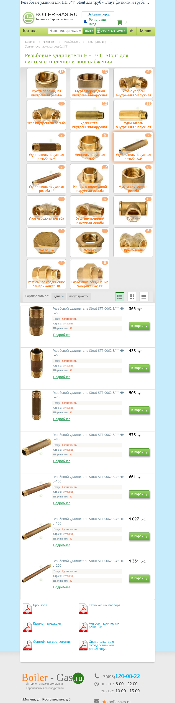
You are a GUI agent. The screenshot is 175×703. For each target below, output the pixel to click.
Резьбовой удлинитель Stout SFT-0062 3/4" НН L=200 (55, 551)
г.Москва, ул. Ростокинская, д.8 (46, 665)
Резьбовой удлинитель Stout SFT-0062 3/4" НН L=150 (117, 486)
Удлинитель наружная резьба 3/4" (46, 46)
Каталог (30, 41)
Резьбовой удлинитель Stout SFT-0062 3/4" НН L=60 (117, 355)
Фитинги (49, 41)
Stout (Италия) (97, 41)
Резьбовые (71, 41)
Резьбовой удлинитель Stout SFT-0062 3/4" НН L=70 (55, 420)
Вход (92, 24)
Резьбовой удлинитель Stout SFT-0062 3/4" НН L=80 (117, 420)
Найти (88, 31)
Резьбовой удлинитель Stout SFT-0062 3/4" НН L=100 (55, 486)
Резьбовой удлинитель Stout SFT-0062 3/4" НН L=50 (55, 355)
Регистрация (98, 19)
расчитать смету (113, 30)
